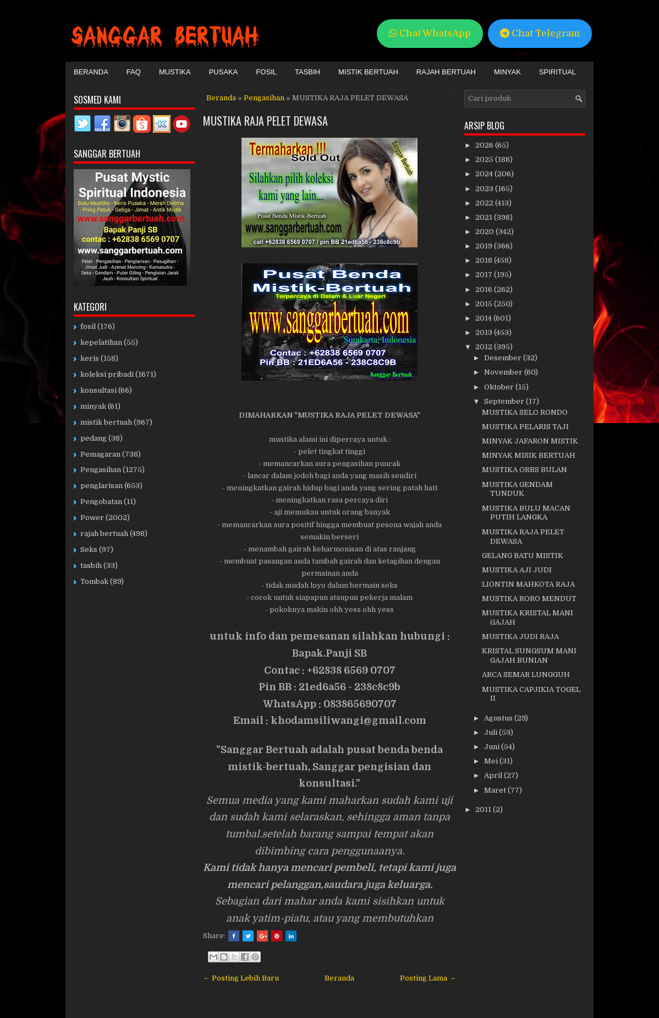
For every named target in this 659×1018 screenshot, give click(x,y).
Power (92, 517)
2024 (485, 174)
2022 (485, 203)
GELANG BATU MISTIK (522, 555)
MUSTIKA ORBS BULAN (524, 469)
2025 (485, 159)
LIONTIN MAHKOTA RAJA (528, 584)
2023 (485, 189)
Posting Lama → (428, 978)
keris (89, 358)
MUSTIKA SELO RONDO (525, 412)
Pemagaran (100, 454)
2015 (484, 304)
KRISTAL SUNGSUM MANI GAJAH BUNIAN (529, 655)
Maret (496, 790)
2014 (484, 318)
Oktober (499, 387)
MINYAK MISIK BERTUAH (528, 455)
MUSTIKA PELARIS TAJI (525, 427)
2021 (484, 217)
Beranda (91, 72)
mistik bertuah (106, 422)
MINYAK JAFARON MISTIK (530, 441)
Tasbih (307, 72)
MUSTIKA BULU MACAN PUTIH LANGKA (526, 513)
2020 (485, 232)
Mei (491, 761)
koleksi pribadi (107, 374)
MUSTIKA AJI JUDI (517, 570)
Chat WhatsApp (430, 33)
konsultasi (98, 390)
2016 (484, 289)
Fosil (266, 72)
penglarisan (101, 485)
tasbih (91, 565)
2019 (484, 246)
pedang (93, 438)
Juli (491, 732)
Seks (88, 549)
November (504, 372)
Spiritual (557, 72)
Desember (503, 358)
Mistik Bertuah (368, 72)
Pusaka (223, 72)
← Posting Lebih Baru (241, 978)
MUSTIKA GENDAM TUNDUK (517, 489)
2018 (484, 260)
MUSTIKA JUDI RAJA (520, 636)
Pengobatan (101, 501)
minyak (93, 406)
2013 (484, 332)
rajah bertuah (104, 533)
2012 (484, 347)
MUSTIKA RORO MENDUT (529, 598)
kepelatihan (101, 342)
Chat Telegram (540, 33)
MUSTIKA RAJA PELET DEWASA (265, 121)
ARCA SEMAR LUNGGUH (526, 674)
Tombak (94, 581)
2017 (484, 274)
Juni (492, 747)
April (494, 775)
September (505, 401)
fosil (88, 326)
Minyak (507, 72)
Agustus (499, 718)
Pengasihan (264, 98)
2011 (484, 809)
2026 (485, 145)
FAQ (134, 72)
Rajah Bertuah (446, 72)
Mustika (175, 72)
